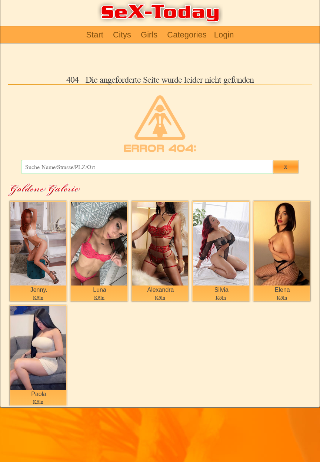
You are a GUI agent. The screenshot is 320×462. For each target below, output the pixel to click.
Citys (122, 34)
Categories (186, 34)
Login (224, 34)
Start (94, 34)
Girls (149, 34)
